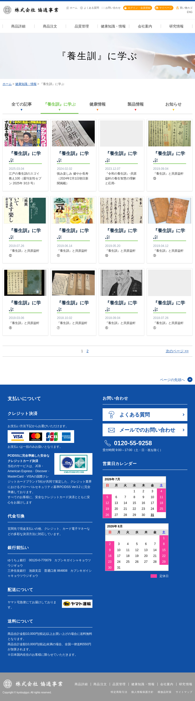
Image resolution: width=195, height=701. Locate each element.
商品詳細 (81, 684)
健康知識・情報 (26, 84)
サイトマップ (184, 692)
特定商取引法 (119, 692)
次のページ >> (177, 351)
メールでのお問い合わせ (147, 430)
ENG (189, 12)
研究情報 (185, 684)
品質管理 (119, 684)
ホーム (73, 7)
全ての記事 (21, 106)
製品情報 (135, 106)
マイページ (165, 7)
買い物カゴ (186, 7)
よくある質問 (91, 7)
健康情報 (97, 106)
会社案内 (167, 684)
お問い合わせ (113, 7)
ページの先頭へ (172, 380)
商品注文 (100, 684)
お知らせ (173, 106)
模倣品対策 (165, 692)
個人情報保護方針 (142, 692)
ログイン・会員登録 (139, 7)
